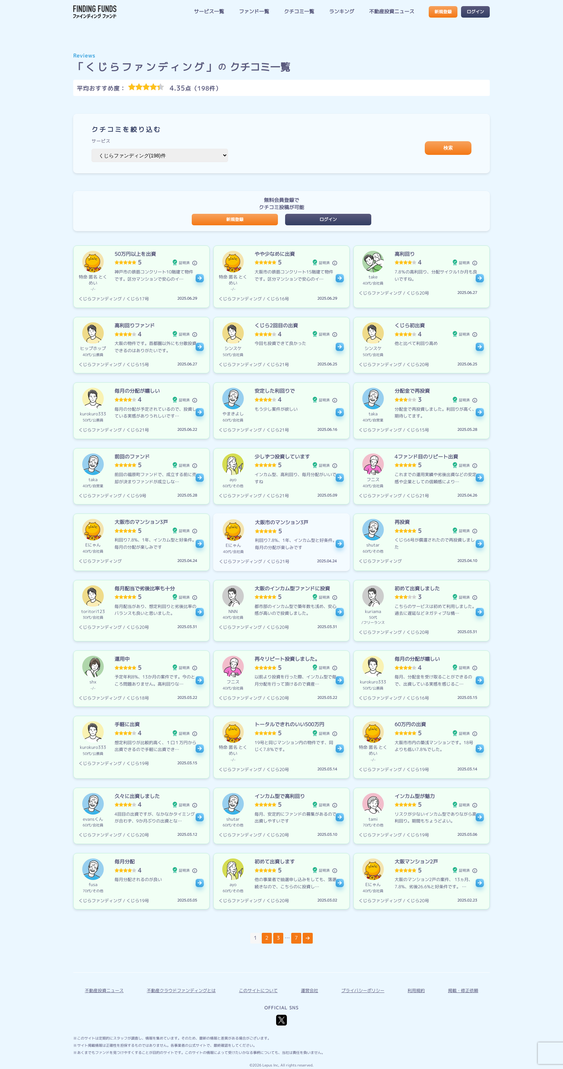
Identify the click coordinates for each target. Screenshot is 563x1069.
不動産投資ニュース (391, 11)
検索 (448, 148)
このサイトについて (258, 990)
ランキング (341, 11)
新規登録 (443, 12)
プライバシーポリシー (363, 990)
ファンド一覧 (254, 11)
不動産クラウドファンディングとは (181, 990)
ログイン (475, 12)
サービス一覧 (209, 11)
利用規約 (416, 990)
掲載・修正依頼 (463, 990)
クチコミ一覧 (299, 11)
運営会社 (309, 990)
